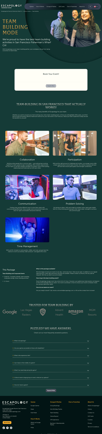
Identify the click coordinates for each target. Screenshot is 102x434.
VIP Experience (54, 413)
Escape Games (35, 399)
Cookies (90, 413)
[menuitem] (32, 6)
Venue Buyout (54, 410)
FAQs (32, 421)
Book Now (7, 416)
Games (33, 396)
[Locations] (90, 6)
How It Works (35, 413)
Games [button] (32, 6)
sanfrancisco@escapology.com (11, 405)
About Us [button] (82, 6)
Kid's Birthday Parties (56, 403)
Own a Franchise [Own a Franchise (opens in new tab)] (74, 396)
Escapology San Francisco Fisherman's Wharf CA (11, 11)
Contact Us (91, 406)
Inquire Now (51, 86)
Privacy (90, 417)
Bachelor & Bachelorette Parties (57, 417)
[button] (95, 6)
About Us (91, 396)
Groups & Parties (27, 11)
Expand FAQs (51, 384)
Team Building (54, 406)
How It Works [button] (40, 6)
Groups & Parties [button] (51, 6)
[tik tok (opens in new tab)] (4, 422)
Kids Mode (34, 406)
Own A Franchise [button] (72, 6)
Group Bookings (55, 399)
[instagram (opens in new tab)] (11, 422)
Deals (32, 403)
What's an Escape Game (35, 417)
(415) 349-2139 (7, 404)
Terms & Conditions (93, 420)
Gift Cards (61, 6)
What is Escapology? (93, 399)
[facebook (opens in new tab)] (7, 422)
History (90, 403)
